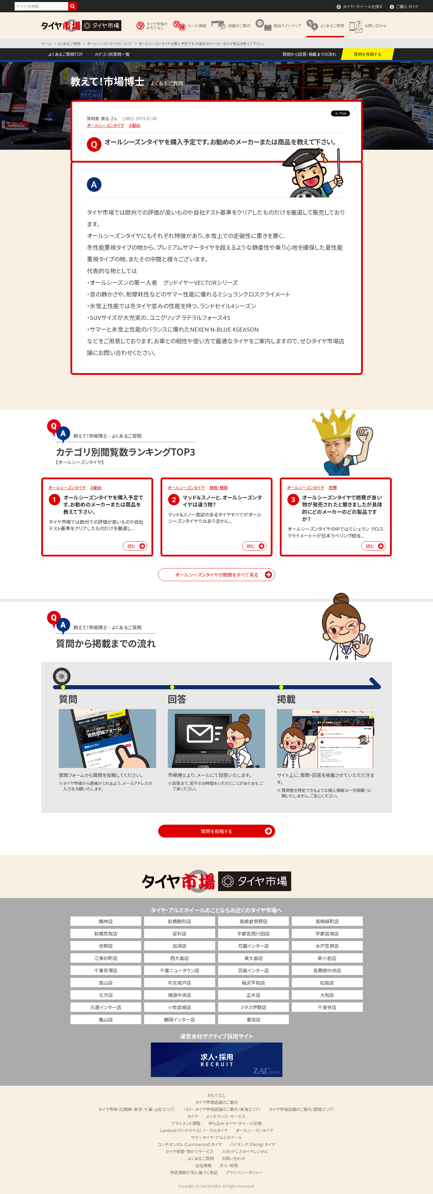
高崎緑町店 (327, 921)
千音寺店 (327, 1007)
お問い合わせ (233, 1158)
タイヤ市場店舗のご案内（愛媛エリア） (302, 1109)
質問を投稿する (216, 831)
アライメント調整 (186, 1123)
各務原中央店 (327, 970)
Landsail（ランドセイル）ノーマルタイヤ (194, 1130)
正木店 (253, 994)
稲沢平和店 (253, 982)
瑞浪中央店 (179, 994)
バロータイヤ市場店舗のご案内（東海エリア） (222, 1109)
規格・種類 (218, 487)
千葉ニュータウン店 (179, 970)
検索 (72, 6)
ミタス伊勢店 (253, 1007)
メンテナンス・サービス (226, 1116)
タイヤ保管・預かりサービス (189, 1151)
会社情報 (203, 1165)
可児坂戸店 (179, 982)
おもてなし (216, 1095)
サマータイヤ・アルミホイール (216, 1137)
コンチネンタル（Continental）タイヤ (190, 1144)
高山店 (106, 982)
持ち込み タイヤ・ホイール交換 (235, 1123)
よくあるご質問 (201, 1158)
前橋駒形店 (179, 921)
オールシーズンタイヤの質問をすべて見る (216, 574)
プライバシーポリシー (244, 1172)
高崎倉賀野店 (253, 921)
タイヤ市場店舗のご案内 (216, 1102)
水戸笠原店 (327, 945)
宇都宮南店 (327, 933)
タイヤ (192, 1116)
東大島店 (253, 958)
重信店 (253, 1019)
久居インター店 (105, 1007)
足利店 (179, 933)
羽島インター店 (253, 970)
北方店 (106, 994)
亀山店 (106, 1019)
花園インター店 (253, 945)
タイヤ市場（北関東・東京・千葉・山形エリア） (137, 1109)
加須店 (179, 945)
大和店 (327, 994)
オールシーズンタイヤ (105, 125)
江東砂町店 (106, 958)
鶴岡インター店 (179, 1019)
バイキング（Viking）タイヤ (252, 1144)
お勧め (135, 125)
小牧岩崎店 (179, 1007)
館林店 (106, 921)
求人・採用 (229, 1165)
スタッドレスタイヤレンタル (245, 1151)
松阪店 (327, 982)
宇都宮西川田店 (253, 933)
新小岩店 (327, 958)
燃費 (333, 487)
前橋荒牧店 (106, 933)
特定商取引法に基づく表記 (194, 1172)
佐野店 (106, 945)
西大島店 (179, 958)
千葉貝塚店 (106, 970)
